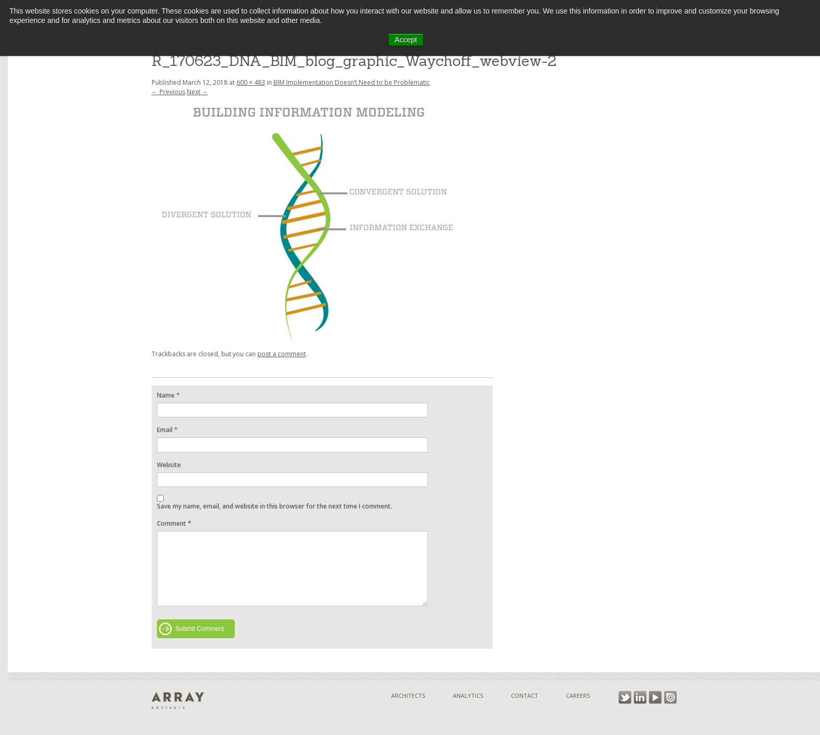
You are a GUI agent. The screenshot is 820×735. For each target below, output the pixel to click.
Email (165, 429)
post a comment (281, 353)
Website (169, 464)
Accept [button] (406, 40)
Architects (408, 695)
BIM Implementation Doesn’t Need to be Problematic (352, 82)
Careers (578, 695)
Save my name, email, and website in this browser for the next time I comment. (274, 506)
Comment (174, 523)
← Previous (168, 91)
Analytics (468, 695)
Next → (197, 91)
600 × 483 (250, 82)
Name (166, 395)
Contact (524, 695)
